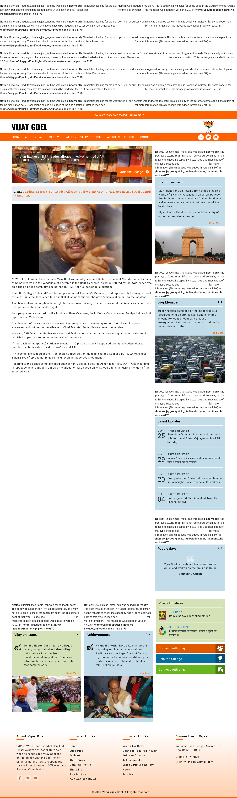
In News (55, 137)
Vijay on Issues (91, 137)
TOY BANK (175, 611)
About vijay (35, 137)
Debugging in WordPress (103, 9)
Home (17, 137)
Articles (113, 137)
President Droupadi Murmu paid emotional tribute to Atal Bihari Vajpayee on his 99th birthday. (194, 438)
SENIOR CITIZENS (180, 627)
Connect (146, 137)
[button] (218, 302)
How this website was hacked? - (118, 115)
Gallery (70, 137)
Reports (130, 137)
